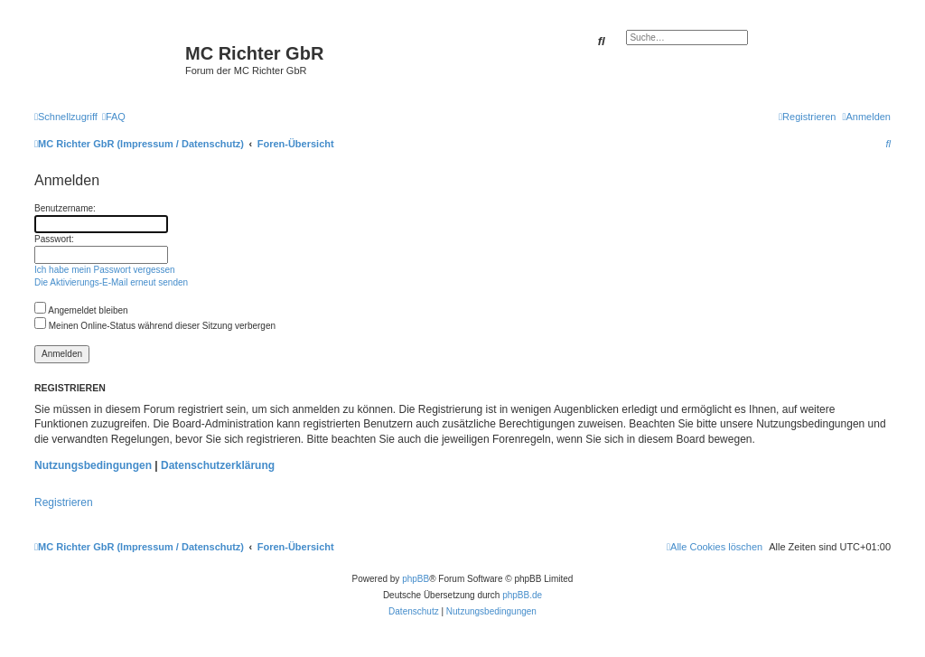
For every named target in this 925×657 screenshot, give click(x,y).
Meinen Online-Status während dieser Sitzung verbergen (155, 326)
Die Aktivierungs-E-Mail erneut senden (111, 282)
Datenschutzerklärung (218, 465)
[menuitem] (114, 116)
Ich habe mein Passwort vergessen (104, 270)
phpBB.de (522, 595)
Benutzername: (65, 208)
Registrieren (63, 502)
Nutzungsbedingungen (93, 465)
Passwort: (54, 239)
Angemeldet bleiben (81, 310)
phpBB (415, 579)
